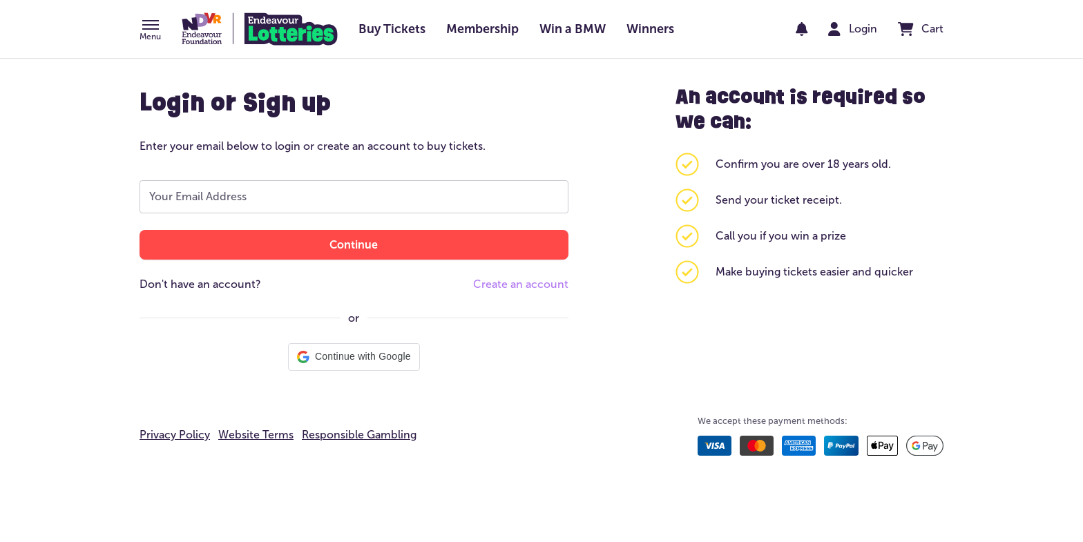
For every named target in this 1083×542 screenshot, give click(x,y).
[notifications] (802, 29)
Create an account (520, 284)
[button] (150, 31)
